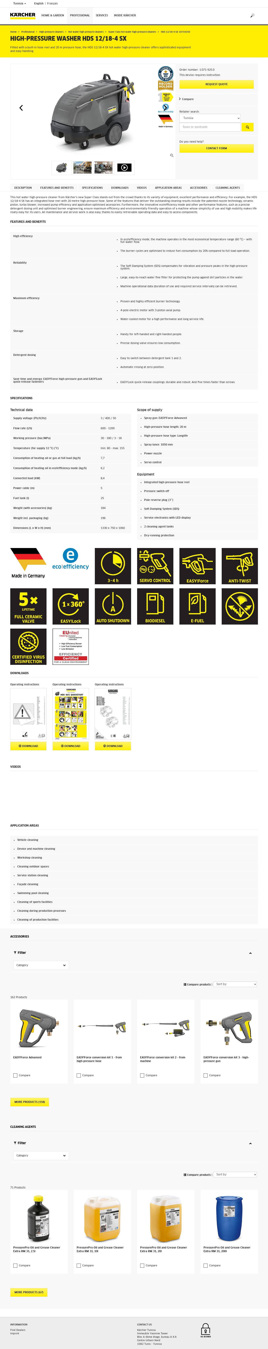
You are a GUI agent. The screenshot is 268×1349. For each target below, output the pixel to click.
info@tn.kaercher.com (159, 1326)
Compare (188, 99)
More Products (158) (29, 1089)
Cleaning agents (228, 188)
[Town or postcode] (209, 127)
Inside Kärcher (125, 15)
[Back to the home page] (24, 15)
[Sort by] (235, 971)
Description (23, 188)
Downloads (119, 188)
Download (28, 746)
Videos (142, 188)
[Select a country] (209, 118)
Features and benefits (56, 188)
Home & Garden (52, 15)
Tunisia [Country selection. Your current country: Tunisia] (19, 3)
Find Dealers (17, 1303)
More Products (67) (28, 1266)
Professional (80, 15)
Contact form (216, 148)
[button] (21, 108)
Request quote (217, 84)
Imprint (14, 1307)
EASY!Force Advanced (27, 1044)
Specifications (92, 188)
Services (102, 15)
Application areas (168, 188)
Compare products (197, 971)
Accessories (198, 188)
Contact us (144, 1298)
